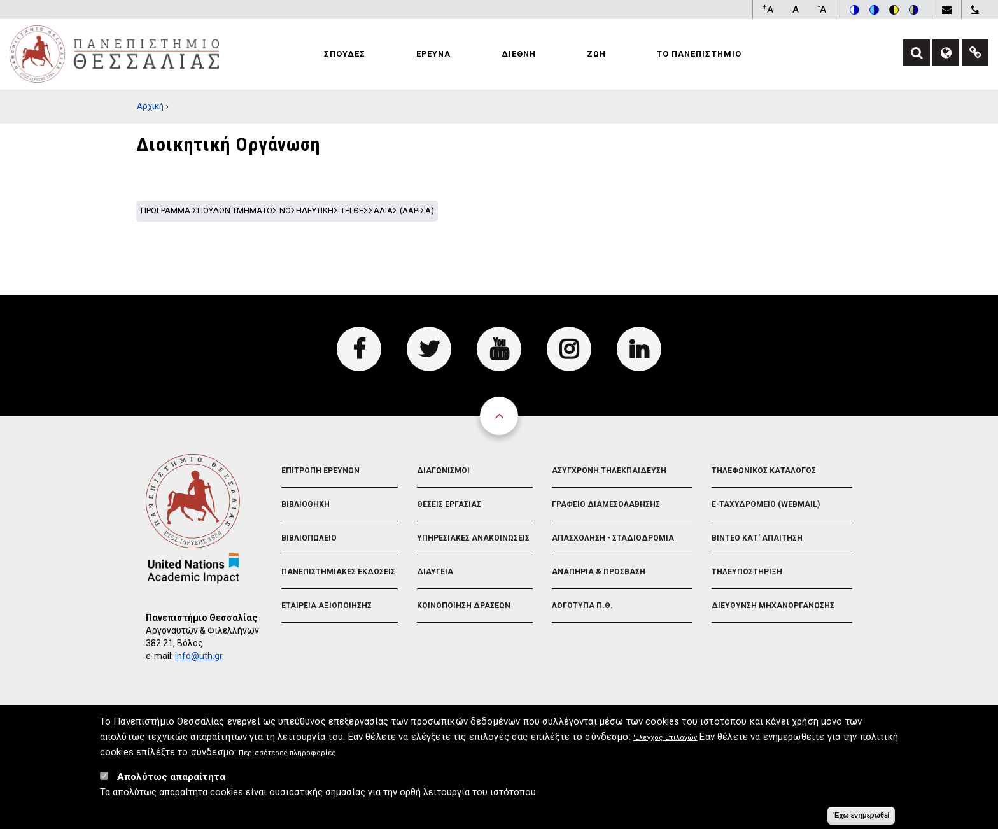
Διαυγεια (435, 571)
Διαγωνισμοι (443, 470)
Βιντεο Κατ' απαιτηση (757, 538)
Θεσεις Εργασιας (449, 504)
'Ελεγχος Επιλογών (665, 741)
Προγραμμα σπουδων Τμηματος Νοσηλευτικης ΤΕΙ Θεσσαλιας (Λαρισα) (287, 210)
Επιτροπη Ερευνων (320, 470)
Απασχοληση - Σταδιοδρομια (613, 538)
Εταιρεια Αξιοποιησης (326, 605)
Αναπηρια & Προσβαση (598, 571)
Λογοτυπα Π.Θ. (582, 605)
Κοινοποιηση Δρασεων (463, 605)
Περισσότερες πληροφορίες (287, 756)
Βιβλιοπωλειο (309, 538)
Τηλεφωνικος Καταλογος (764, 470)
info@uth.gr (199, 656)
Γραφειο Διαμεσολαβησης (606, 504)
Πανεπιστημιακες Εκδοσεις (338, 571)
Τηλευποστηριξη (747, 571)
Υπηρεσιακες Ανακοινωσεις (473, 538)
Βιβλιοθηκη (305, 504)
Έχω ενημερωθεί (861, 818)
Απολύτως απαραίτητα (171, 780)
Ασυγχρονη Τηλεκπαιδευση (609, 470)
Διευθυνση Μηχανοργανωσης (773, 605)
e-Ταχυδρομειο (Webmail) (766, 504)
